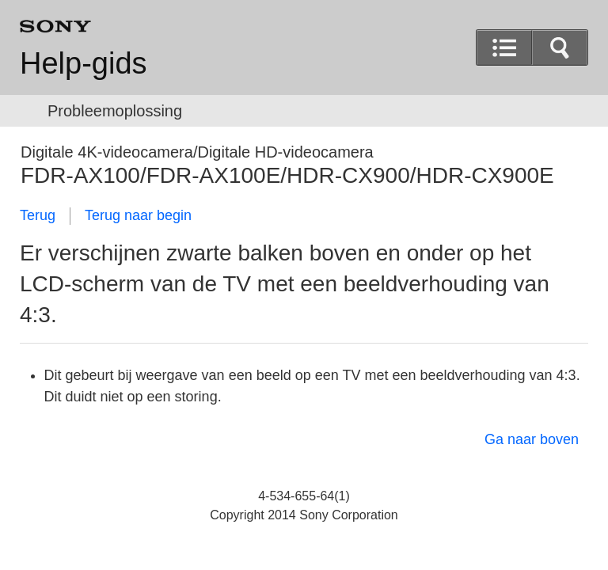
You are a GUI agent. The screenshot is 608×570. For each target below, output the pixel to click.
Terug (37, 215)
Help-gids (83, 63)
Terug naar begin (138, 215)
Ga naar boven (531, 439)
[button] (559, 47)
